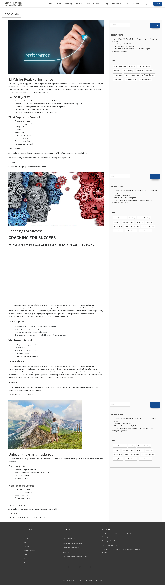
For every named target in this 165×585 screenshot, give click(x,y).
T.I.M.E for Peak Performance (30, 79)
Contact (136, 4)
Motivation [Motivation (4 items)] (149, 71)
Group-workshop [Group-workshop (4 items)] (128, 71)
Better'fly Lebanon (102, 581)
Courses (79, 4)
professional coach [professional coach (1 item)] (148, 75)
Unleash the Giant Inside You (30, 454)
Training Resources (93, 4)
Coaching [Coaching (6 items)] (132, 66)
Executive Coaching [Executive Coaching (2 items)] (144, 66)
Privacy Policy (84, 581)
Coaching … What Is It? (122, 44)
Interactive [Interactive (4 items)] (140, 71)
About (58, 4)
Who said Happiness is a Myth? (125, 46)
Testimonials (116, 4)
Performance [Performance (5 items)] (118, 75)
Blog (106, 4)
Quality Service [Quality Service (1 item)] (118, 79)
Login (158, 4)
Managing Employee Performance (72, 543)
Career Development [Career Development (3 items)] (120, 66)
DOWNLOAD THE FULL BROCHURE (20, 395)
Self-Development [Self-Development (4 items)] (131, 79)
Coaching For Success (25, 230)
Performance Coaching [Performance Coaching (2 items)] (132, 75)
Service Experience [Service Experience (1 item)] (145, 79)
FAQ (127, 4)
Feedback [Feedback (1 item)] (117, 71)
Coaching (68, 4)
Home (50, 4)
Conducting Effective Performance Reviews (75, 557)
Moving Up (66, 552)
